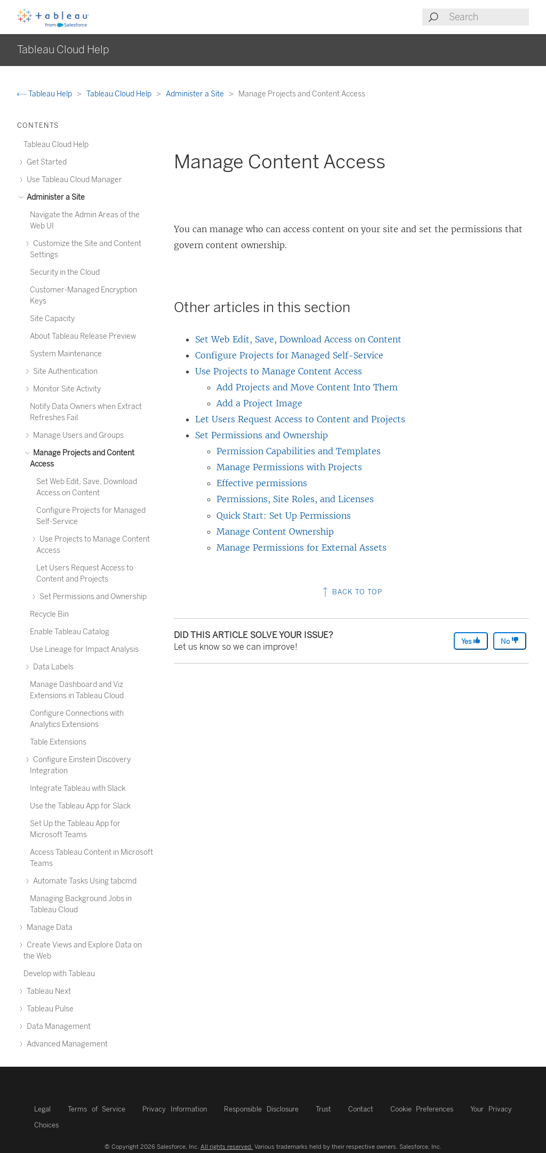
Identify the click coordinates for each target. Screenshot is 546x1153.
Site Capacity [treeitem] (52, 318)
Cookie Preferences (422, 1109)
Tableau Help (45, 94)
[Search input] (488, 17)
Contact (360, 1109)
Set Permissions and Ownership (261, 435)
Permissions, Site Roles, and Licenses (295, 499)
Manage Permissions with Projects (289, 467)
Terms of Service (96, 1109)
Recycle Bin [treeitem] (49, 614)
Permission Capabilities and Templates (298, 451)
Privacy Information (174, 1109)
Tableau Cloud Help (119, 94)
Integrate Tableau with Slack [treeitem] (77, 788)
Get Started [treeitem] (45, 162)
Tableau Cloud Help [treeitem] (56, 144)
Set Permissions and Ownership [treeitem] (91, 596)
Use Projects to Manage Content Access (278, 371)
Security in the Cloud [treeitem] (65, 272)
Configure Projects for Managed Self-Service (289, 355)
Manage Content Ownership (275, 531)
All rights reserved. (226, 1146)
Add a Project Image (259, 403)
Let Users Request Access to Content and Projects (300, 419)
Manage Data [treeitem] (48, 927)
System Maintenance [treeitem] (66, 353)
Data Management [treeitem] (57, 1026)
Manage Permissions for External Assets (301, 547)
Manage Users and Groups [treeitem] (77, 435)
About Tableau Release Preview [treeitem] (83, 336)
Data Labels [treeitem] (52, 667)
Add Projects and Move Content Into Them (307, 387)
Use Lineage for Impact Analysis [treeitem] (84, 649)
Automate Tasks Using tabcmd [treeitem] (83, 881)
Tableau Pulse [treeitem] (48, 1008)
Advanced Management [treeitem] (65, 1044)
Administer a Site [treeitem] (54, 197)
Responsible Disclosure (261, 1109)
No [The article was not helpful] (510, 640)
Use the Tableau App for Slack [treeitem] (80, 806)
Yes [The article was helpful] (470, 640)
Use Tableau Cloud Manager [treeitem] (72, 179)
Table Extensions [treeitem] (58, 742)
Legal (42, 1109)
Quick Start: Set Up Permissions (283, 515)
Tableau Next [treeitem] (47, 991)
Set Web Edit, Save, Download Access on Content (298, 339)
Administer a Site (196, 94)
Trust (323, 1109)
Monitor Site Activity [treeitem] (65, 389)
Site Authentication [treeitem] (64, 371)
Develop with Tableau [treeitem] (59, 973)
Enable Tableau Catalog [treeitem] (69, 631)
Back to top (351, 592)
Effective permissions (261, 483)
